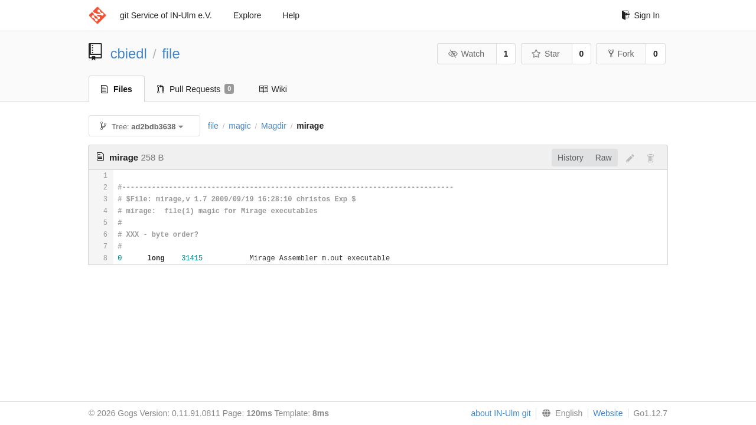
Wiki (272, 89)
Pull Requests (195, 89)
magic (239, 125)
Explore (247, 15)
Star (546, 53)
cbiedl (128, 53)
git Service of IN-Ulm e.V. (166, 15)
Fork (621, 53)
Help (290, 15)
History (571, 157)
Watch (466, 53)
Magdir (273, 125)
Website (608, 413)
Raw (603, 157)
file (171, 53)
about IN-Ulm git (500, 413)
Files (116, 89)
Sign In (640, 15)
